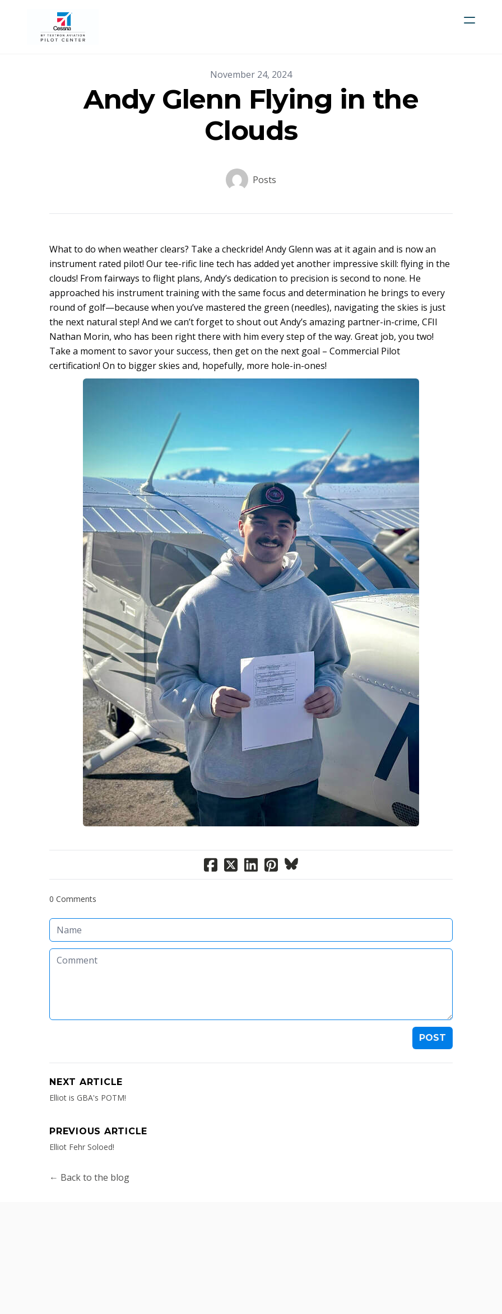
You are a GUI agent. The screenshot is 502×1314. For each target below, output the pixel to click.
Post (432, 1037)
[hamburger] (469, 20)
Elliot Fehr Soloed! (81, 1147)
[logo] (63, 27)
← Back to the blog (89, 1177)
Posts (264, 180)
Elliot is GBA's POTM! (87, 1097)
